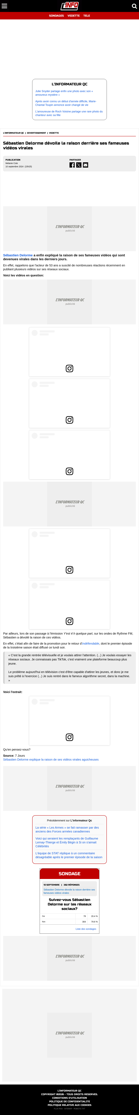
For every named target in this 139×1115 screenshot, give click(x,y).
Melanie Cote (12, 163)
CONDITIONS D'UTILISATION (69, 1097)
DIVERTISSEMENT (36, 133)
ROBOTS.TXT (79, 1109)
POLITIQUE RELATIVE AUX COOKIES (69, 1105)
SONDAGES (56, 15)
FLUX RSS (58, 1109)
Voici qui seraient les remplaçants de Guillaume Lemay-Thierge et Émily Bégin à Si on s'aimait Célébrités (66, 842)
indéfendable (90, 643)
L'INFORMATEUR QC (13, 133)
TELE (86, 15)
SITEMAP (68, 1109)
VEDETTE (74, 15)
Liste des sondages (86, 929)
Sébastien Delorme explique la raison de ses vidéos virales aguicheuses (51, 759)
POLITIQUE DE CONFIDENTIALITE (69, 1101)
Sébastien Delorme (18, 255)
